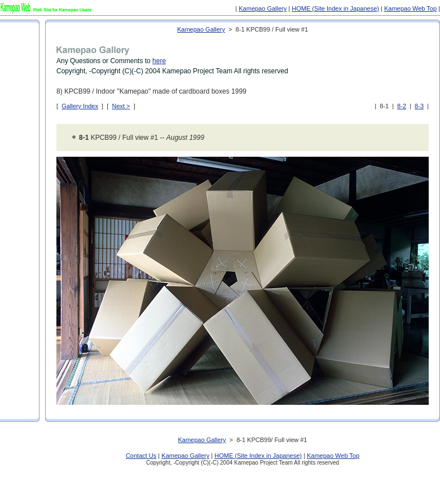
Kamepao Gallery (263, 8)
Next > (121, 106)
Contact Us (141, 455)
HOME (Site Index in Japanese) (335, 8)
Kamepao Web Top (410, 8)
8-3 (419, 106)
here (159, 61)
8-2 (401, 106)
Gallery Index (79, 106)
